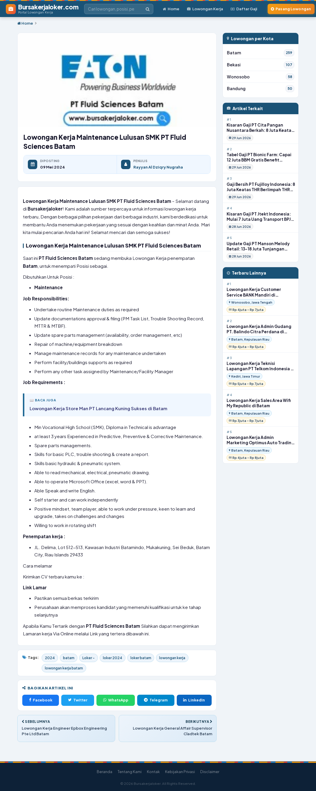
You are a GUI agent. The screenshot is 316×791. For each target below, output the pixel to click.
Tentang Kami (130, 771)
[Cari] (147, 9)
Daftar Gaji (244, 8)
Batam (260, 53)
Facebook (40, 700)
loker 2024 (116, 658)
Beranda (104, 771)
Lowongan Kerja (205, 8)
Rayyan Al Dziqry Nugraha (158, 167)
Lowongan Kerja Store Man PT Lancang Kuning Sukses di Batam (98, 408)
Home (171, 8)
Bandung (260, 89)
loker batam (145, 658)
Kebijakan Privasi (180, 771)
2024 (50, 658)
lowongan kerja (178, 658)
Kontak (153, 771)
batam (70, 658)
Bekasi (260, 65)
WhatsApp (115, 700)
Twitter (77, 700)
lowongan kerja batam (64, 668)
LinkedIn (194, 700)
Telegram (156, 700)
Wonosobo (260, 77)
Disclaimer (209, 771)
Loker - (90, 658)
